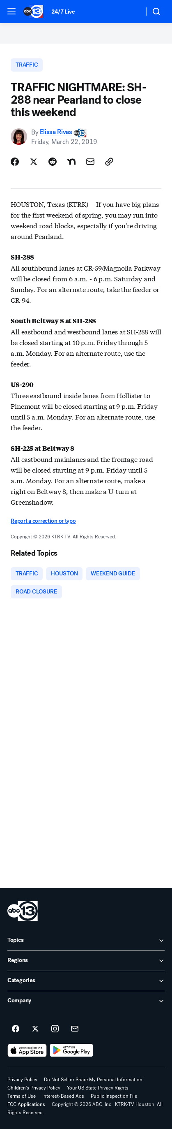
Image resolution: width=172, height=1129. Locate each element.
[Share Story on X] (34, 162)
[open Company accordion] (86, 1001)
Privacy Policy (22, 1079)
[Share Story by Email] (90, 162)
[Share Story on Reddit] (53, 162)
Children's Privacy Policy (33, 1087)
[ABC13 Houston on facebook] (15, 1029)
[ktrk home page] (22, 911)
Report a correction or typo (43, 521)
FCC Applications (26, 1104)
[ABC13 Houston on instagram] (55, 1029)
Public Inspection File (114, 1096)
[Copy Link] (109, 162)
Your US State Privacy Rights (97, 1087)
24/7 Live (63, 12)
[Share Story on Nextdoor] (71, 162)
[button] (11, 11)
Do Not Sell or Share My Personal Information (93, 1079)
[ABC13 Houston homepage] (33, 11)
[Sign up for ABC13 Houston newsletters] (75, 1029)
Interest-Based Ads (63, 1096)
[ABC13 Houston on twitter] (35, 1029)
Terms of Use (21, 1096)
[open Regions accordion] (86, 960)
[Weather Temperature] (131, 11)
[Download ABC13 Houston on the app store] (27, 1050)
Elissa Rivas (56, 132)
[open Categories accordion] (86, 981)
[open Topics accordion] (86, 940)
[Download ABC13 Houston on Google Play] (71, 1050)
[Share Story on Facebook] (15, 162)
